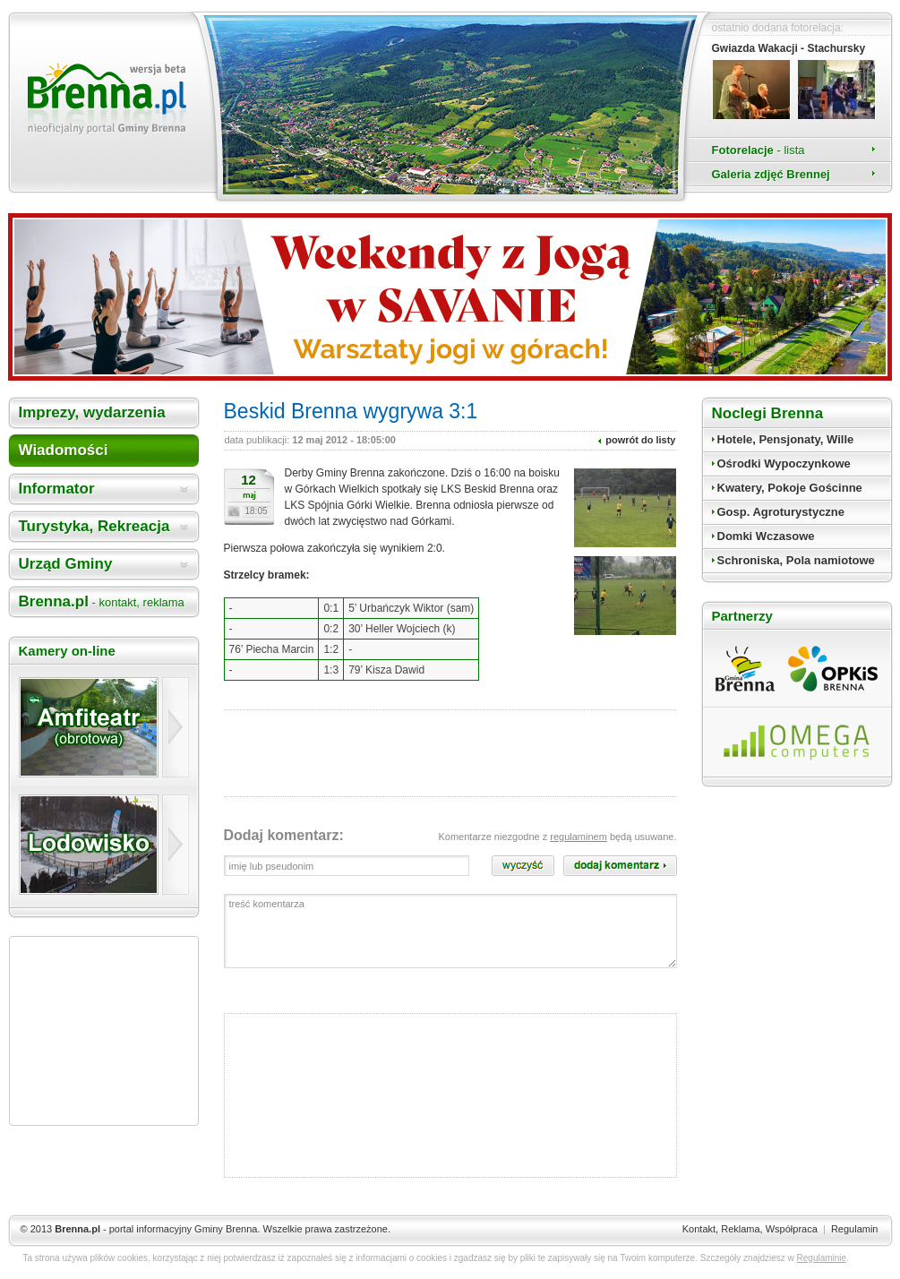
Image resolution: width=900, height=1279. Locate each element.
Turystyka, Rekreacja (94, 526)
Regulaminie (822, 1258)
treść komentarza (450, 931)
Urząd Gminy (66, 563)
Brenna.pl (101, 601)
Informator (57, 488)
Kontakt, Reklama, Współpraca (750, 1228)
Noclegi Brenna (768, 413)
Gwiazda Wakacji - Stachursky (789, 48)
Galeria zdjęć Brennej (771, 174)
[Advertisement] (103, 1030)
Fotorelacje (758, 150)
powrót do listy (640, 439)
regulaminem (578, 836)
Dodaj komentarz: (284, 835)
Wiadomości (63, 450)
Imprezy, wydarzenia (92, 412)
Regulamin (855, 1228)
